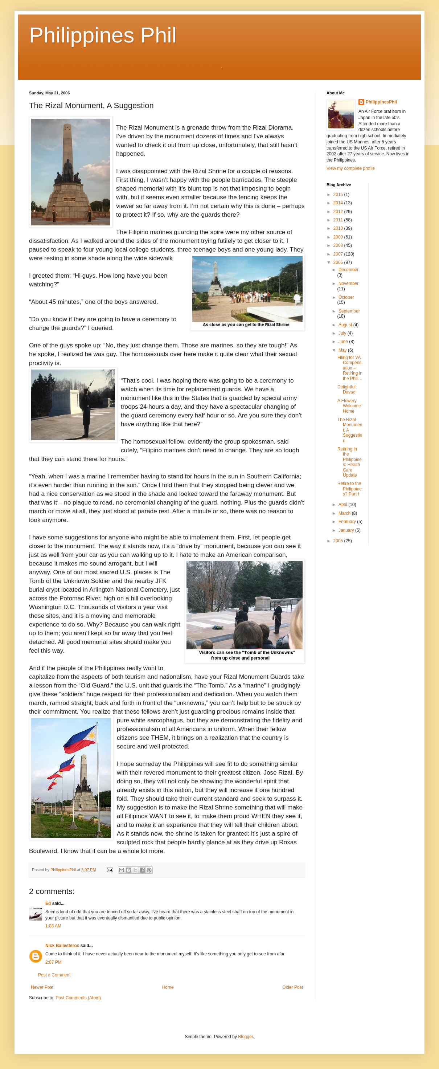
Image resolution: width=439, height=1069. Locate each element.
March (345, 513)
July (343, 333)
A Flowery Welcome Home (349, 406)
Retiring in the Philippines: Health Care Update (349, 462)
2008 (338, 245)
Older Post (292, 987)
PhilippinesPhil (381, 102)
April (343, 504)
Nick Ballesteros (62, 945)
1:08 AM (53, 926)
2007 (338, 254)
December (348, 269)
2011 (338, 220)
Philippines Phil (103, 35)
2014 (338, 202)
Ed (48, 903)
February (348, 521)
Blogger (245, 1036)
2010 (338, 228)
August (346, 324)
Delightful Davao (346, 389)
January (347, 530)
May (343, 350)
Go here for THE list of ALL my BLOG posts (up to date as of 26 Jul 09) (125, 66)
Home (168, 987)
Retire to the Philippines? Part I (349, 489)
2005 (338, 540)
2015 (338, 194)
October (346, 297)
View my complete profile (351, 168)
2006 (338, 262)
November (348, 283)
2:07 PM (53, 962)
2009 (338, 237)
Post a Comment (54, 975)
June (344, 341)
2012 (338, 211)
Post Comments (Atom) (78, 997)
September (349, 311)
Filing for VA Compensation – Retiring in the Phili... (349, 368)
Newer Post (42, 987)
